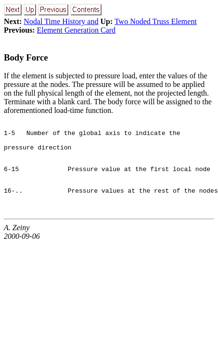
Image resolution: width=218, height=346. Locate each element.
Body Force (26, 57)
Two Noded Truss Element (156, 21)
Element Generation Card (76, 30)
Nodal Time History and (61, 21)
